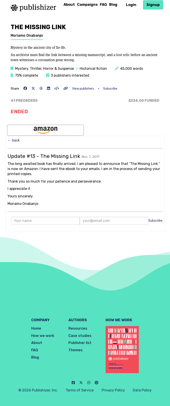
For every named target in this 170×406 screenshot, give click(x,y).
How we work (42, 336)
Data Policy (142, 390)
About (69, 4)
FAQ (103, 4)
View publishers (83, 89)
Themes (75, 350)
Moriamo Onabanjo (27, 35)
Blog (113, 4)
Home (36, 328)
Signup (153, 5)
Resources (77, 328)
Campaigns (87, 4)
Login (131, 5)
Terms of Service (80, 390)
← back (14, 140)
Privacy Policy (113, 390)
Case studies (79, 336)
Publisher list (79, 343)
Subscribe (110, 89)
